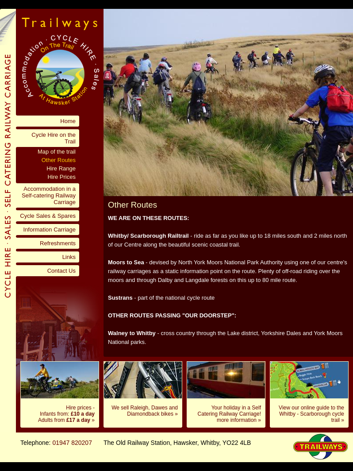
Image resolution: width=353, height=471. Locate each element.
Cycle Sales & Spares (48, 215)
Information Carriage (49, 229)
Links (69, 257)
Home (68, 121)
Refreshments (58, 243)
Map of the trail (57, 151)
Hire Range (61, 168)
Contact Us (61, 270)
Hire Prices (61, 177)
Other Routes (59, 160)
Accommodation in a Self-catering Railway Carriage (49, 195)
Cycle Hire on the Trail (53, 138)
